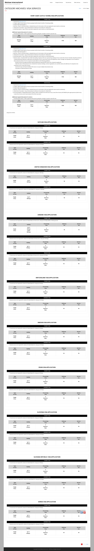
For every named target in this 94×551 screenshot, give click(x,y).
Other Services (77, 2)
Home (51, 2)
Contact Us (85, 2)
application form (22, 21)
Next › (87, 544)
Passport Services (59, 2)
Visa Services (68, 2)
